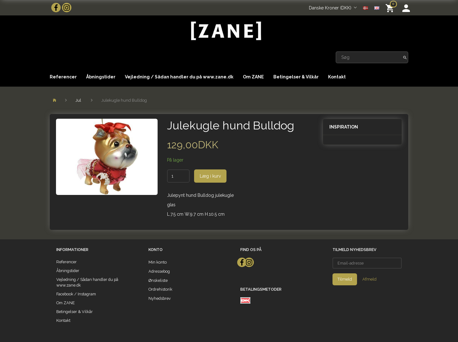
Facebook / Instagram (76, 294)
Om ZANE (253, 76)
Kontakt (337, 76)
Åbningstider (100, 76)
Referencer (63, 76)
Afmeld (369, 279)
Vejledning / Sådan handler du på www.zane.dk (179, 76)
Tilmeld (345, 279)
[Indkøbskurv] (391, 7)
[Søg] (405, 57)
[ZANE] (225, 31)
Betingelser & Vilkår (296, 76)
